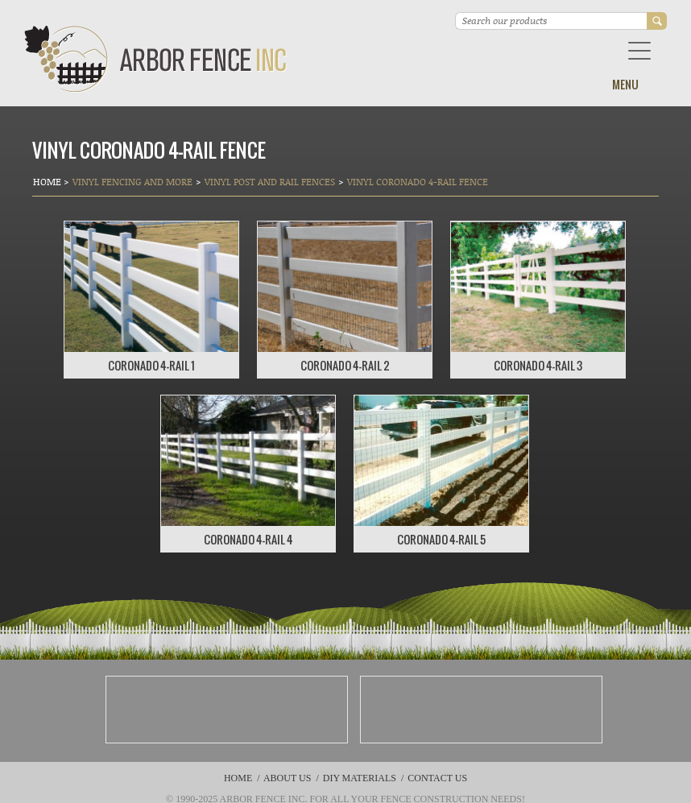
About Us (287, 778)
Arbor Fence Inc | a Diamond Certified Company (156, 59)
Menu (625, 84)
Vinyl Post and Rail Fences (270, 181)
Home (48, 181)
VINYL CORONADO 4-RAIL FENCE (417, 181)
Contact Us (437, 778)
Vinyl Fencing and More (132, 181)
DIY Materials (359, 778)
